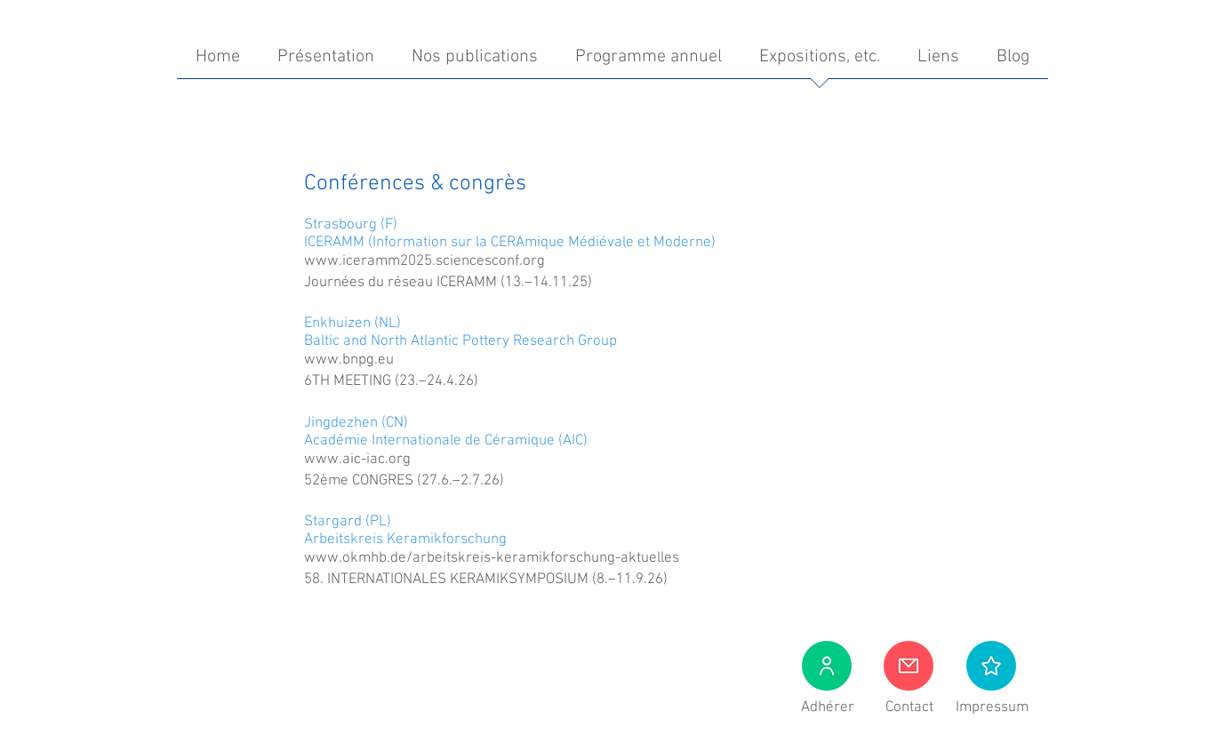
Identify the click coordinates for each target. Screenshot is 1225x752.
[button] (991, 665)
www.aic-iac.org (357, 459)
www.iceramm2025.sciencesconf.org (424, 261)
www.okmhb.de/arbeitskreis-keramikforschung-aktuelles (491, 558)
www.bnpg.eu (349, 360)
